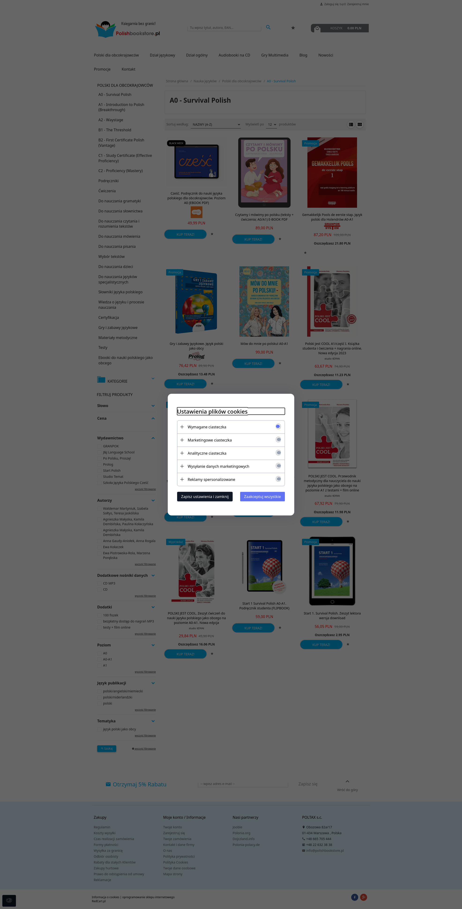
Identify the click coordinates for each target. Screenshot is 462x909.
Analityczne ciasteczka (207, 453)
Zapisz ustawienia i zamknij (205, 496)
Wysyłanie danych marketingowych (218, 466)
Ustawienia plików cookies (212, 411)
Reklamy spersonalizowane (211, 479)
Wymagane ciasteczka (207, 426)
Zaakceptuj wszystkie (262, 496)
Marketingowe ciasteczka (210, 439)
